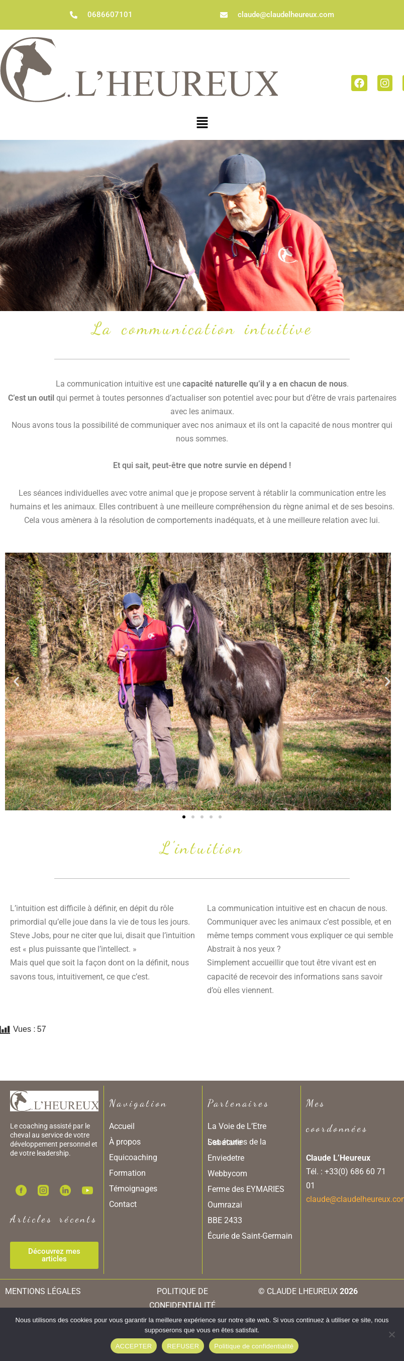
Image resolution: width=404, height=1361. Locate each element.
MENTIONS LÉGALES (43, 1291)
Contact (123, 1204)
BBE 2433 (225, 1220)
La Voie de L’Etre (237, 1126)
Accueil (122, 1126)
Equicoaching (133, 1157)
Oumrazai (225, 1204)
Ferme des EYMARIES (246, 1189)
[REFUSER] (391, 1334)
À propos (125, 1142)
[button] (202, 122)
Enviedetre (226, 1158)
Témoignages (133, 1188)
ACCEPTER (134, 1346)
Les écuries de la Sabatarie (237, 1142)
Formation (127, 1173)
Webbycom (227, 1173)
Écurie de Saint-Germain (250, 1236)
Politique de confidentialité (253, 1346)
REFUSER (183, 1346)
